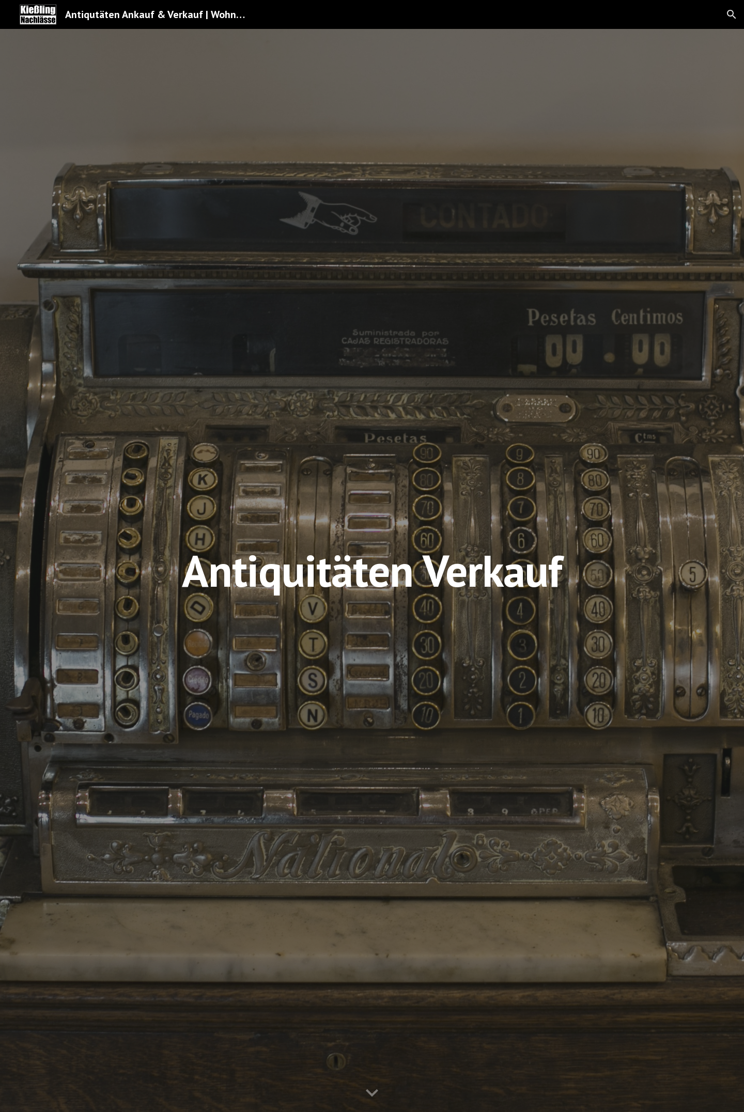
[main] (372, 570)
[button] (731, 14)
